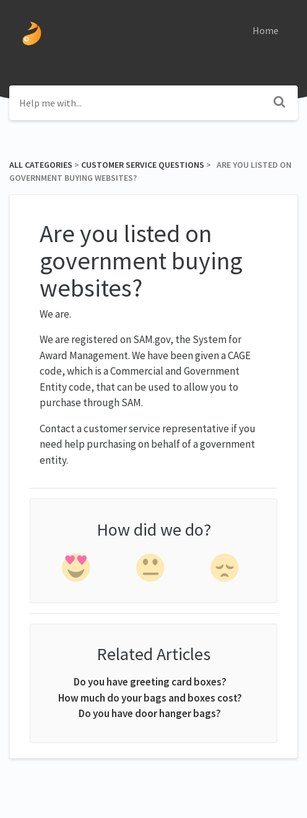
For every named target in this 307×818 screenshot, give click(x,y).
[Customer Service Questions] (142, 164)
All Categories (40, 164)
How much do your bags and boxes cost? (150, 698)
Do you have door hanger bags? (150, 713)
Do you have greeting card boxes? (150, 682)
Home (266, 30)
